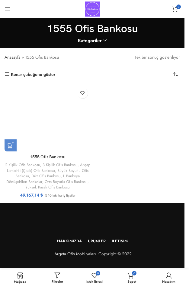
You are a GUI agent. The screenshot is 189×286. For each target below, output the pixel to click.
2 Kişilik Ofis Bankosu (28, 165)
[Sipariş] (175, 74)
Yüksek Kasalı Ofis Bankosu (47, 187)
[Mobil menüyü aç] (8, 9)
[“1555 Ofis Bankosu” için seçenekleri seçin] (11, 145)
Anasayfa (13, 57)
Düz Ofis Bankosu (57, 176)
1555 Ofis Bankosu (48, 157)
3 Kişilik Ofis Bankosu (66, 165)
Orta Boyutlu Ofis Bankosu (66, 181)
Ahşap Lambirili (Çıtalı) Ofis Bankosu (41, 170)
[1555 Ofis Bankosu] (48, 118)
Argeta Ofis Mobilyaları (74, 254)
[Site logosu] (92, 8)
